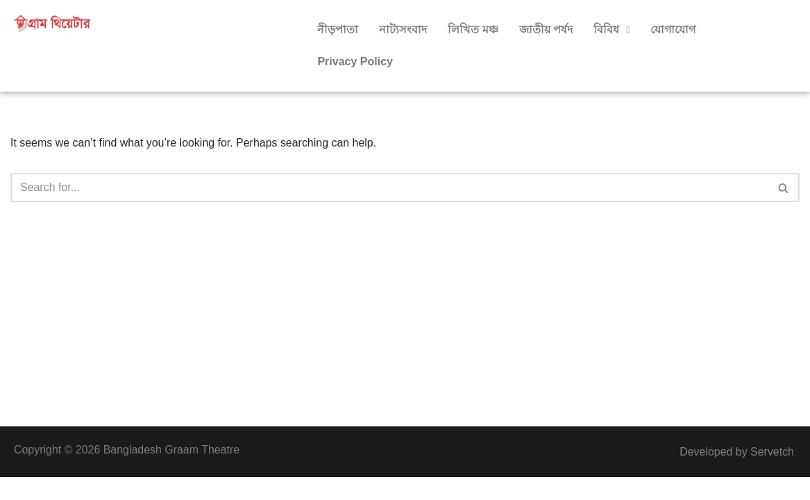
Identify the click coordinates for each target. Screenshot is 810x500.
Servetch (772, 475)
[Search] (389, 155)
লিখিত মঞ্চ (466, 29)
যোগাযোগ (666, 29)
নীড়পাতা (331, 29)
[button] (605, 30)
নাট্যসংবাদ (397, 29)
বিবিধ (605, 29)
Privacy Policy (748, 29)
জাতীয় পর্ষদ (539, 29)
